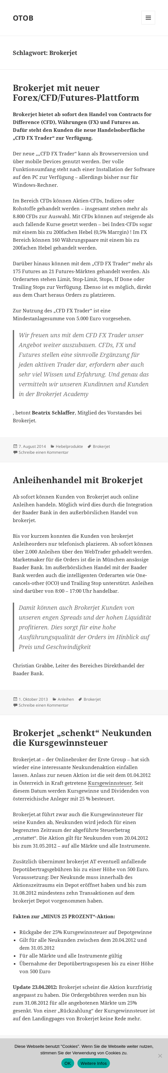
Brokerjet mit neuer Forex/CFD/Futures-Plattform (76, 92)
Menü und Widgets (148, 24)
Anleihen (66, 699)
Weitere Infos (94, 1063)
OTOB (23, 18)
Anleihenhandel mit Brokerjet (78, 480)
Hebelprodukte (69, 446)
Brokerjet (101, 446)
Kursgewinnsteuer (110, 783)
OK (68, 1063)
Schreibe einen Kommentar (44, 452)
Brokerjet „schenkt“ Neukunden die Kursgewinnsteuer (82, 737)
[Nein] (160, 1055)
